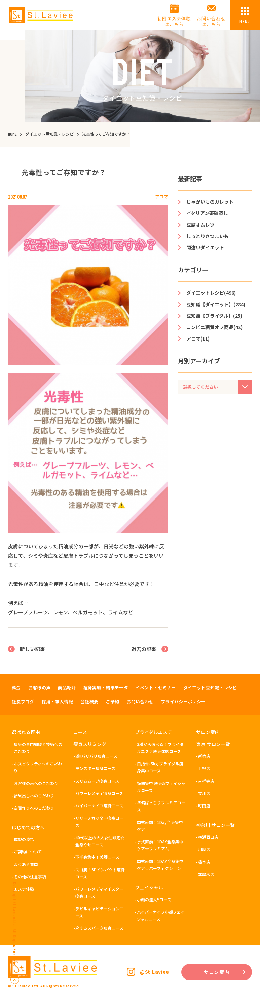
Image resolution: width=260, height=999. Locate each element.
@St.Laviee (154, 971)
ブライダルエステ (153, 732)
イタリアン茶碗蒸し (207, 213)
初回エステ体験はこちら (174, 21)
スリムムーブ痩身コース (97, 781)
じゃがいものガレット (209, 201)
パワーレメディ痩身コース (99, 793)
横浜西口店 (208, 837)
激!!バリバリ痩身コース (96, 756)
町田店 (204, 805)
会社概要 (89, 701)
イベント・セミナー (156, 687)
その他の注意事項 (30, 876)
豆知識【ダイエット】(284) (215, 304)
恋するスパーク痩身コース (99, 928)
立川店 (204, 793)
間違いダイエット (205, 247)
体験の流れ (24, 839)
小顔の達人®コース (154, 899)
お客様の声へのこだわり (36, 783)
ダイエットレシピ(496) (211, 292)
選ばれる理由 (26, 732)
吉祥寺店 (206, 781)
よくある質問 (26, 864)
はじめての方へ (28, 827)
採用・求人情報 (57, 701)
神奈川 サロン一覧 (215, 825)
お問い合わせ (139, 701)
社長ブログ (23, 701)
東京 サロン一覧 (213, 744)
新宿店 (204, 756)
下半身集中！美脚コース (97, 857)
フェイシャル (149, 887)
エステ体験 (24, 889)
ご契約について (28, 851)
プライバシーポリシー (183, 701)
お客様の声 (39, 687)
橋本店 (204, 862)
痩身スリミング (89, 744)
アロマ (161, 196)
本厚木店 (206, 874)
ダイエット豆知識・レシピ (210, 687)
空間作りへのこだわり (34, 808)
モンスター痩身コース (95, 768)
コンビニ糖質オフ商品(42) (214, 327)
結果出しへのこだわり (34, 795)
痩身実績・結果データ (105, 687)
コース (80, 732)
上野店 (204, 768)
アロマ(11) (198, 338)
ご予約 (112, 701)
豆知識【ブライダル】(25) (214, 315)
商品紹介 (67, 687)
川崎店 (204, 849)
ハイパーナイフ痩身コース (99, 805)
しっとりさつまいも (207, 236)
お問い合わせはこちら (211, 21)
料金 (16, 687)
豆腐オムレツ (200, 224)
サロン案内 (208, 732)
